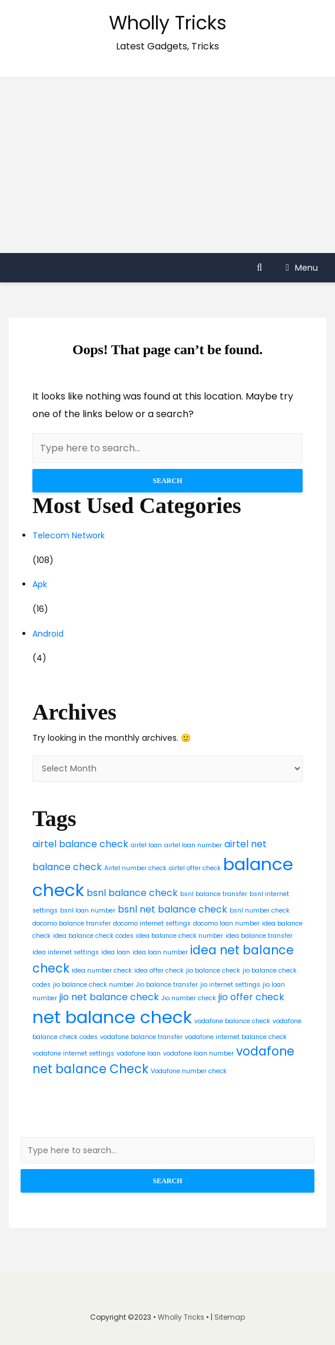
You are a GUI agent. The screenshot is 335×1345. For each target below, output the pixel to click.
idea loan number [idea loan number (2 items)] (160, 952)
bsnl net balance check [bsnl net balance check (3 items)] (172, 909)
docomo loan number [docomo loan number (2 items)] (226, 923)
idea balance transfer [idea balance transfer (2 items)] (259, 935)
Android (48, 634)
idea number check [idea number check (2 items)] (102, 970)
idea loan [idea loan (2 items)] (115, 952)
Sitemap (229, 1317)
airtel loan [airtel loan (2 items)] (146, 845)
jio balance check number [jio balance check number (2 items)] (93, 984)
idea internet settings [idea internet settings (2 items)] (65, 952)
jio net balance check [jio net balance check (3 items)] (109, 997)
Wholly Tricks (168, 22)
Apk (39, 584)
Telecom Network (68, 535)
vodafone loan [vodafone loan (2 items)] (139, 1053)
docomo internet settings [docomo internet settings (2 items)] (152, 923)
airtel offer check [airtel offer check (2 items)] (195, 868)
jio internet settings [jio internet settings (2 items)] (230, 984)
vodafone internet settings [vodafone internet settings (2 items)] (73, 1053)
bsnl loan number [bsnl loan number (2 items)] (87, 910)
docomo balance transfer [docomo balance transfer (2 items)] (71, 923)
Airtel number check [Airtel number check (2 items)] (135, 868)
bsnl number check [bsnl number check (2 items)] (260, 910)
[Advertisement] (167, 164)
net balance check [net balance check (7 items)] (112, 1017)
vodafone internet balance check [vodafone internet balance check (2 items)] (236, 1037)
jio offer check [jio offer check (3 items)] (251, 997)
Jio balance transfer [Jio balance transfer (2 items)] (167, 984)
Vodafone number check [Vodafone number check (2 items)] (189, 1071)
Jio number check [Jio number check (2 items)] (188, 998)
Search (167, 481)
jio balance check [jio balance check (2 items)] (213, 970)
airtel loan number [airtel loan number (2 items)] (193, 845)
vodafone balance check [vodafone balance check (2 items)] (232, 1021)
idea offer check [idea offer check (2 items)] (159, 970)
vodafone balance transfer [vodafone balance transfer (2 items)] (141, 1037)
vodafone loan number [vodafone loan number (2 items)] (198, 1053)
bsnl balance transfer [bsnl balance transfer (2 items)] (213, 894)
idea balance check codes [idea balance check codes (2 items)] (93, 935)
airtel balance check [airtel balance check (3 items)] (80, 844)
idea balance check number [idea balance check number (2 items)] (179, 935)
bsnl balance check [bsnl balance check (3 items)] (132, 893)
